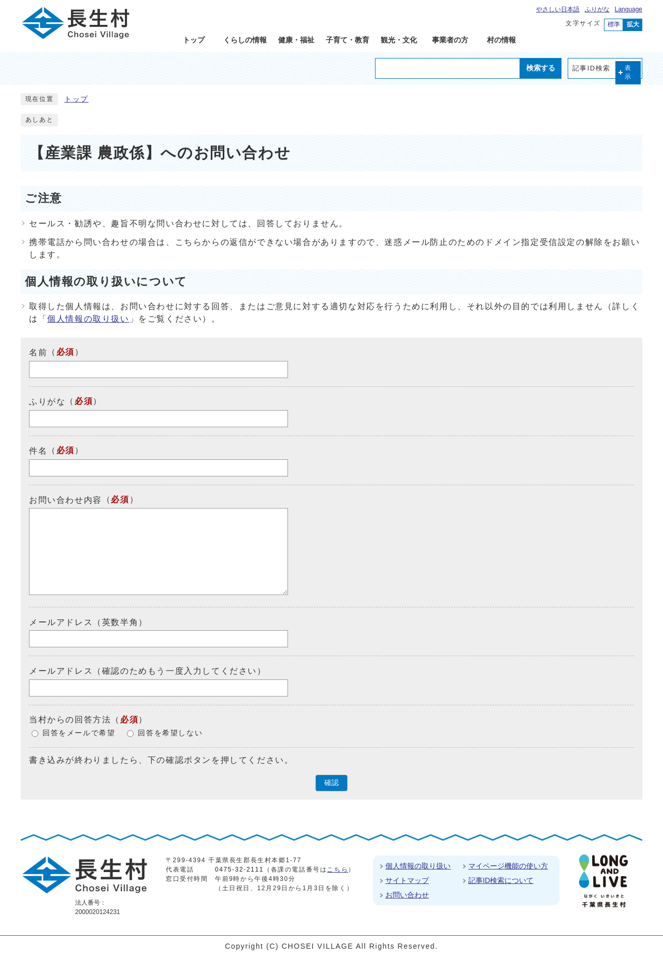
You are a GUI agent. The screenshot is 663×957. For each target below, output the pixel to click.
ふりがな (597, 9)
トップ (76, 99)
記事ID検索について (501, 880)
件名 (38, 450)
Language (628, 9)
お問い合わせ (407, 895)
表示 (628, 72)
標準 (614, 24)
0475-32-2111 (239, 869)
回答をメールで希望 (78, 733)
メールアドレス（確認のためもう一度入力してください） (147, 670)
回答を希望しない (170, 733)
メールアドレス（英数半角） (88, 621)
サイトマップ (407, 880)
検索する (540, 68)
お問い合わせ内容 (65, 499)
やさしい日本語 (558, 9)
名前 (38, 352)
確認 (331, 783)
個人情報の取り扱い (88, 318)
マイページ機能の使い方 (508, 866)
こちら (337, 869)
